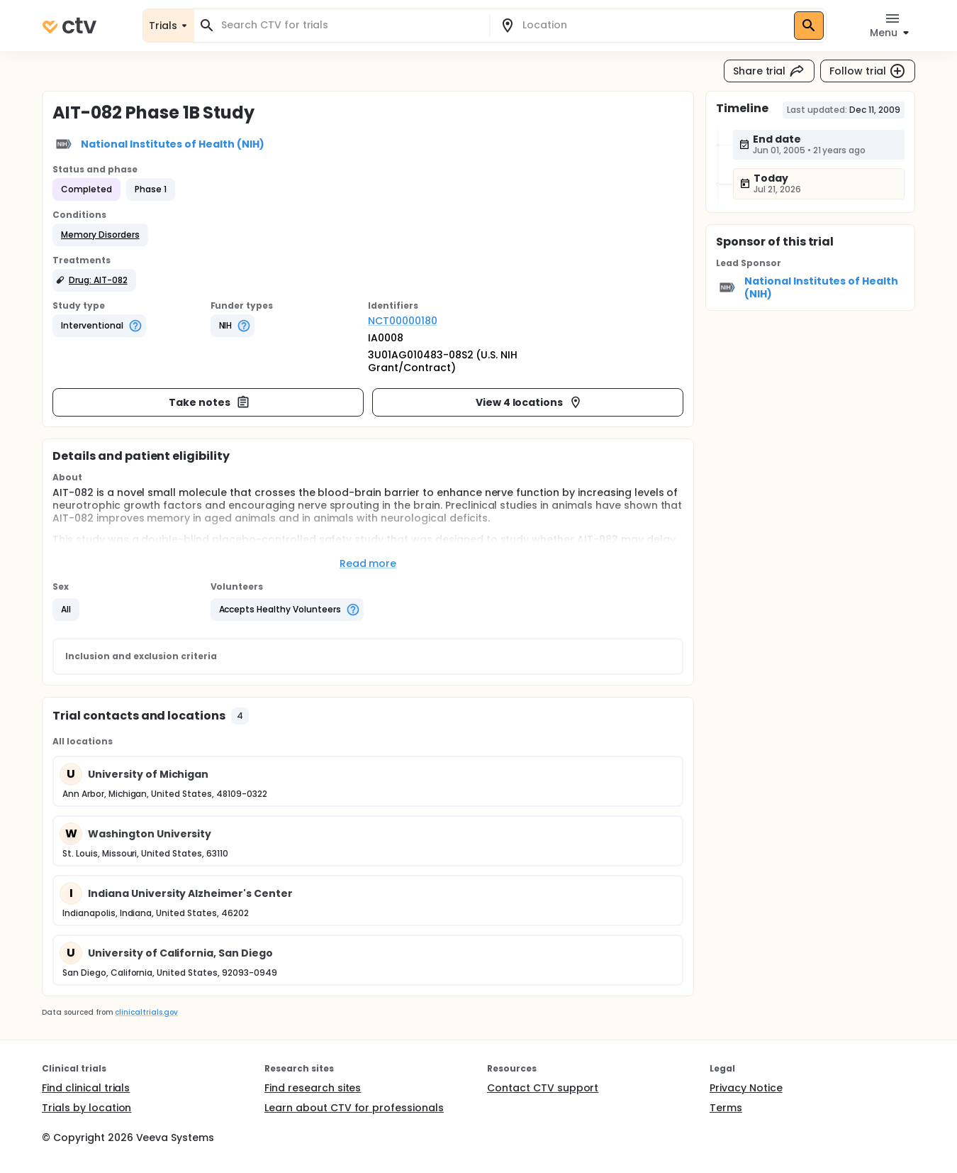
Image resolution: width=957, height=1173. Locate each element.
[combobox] (350, 25)
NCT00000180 (402, 320)
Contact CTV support (542, 1087)
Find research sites (312, 1087)
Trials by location (86, 1107)
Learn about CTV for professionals (354, 1107)
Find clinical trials (86, 1087)
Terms (726, 1107)
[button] (100, 235)
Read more (368, 563)
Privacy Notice (746, 1087)
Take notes (209, 402)
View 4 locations (529, 402)
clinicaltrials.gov (146, 1012)
